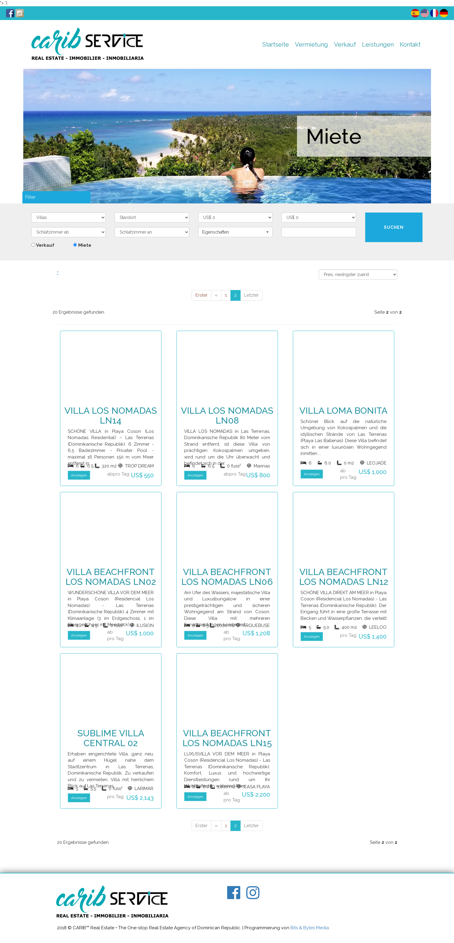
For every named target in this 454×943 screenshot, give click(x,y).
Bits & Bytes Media (309, 927)
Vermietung (311, 44)
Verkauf (345, 44)
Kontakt (410, 44)
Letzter (251, 295)
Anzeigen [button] (79, 475)
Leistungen (378, 44)
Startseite (275, 44)
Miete (82, 245)
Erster (201, 295)
